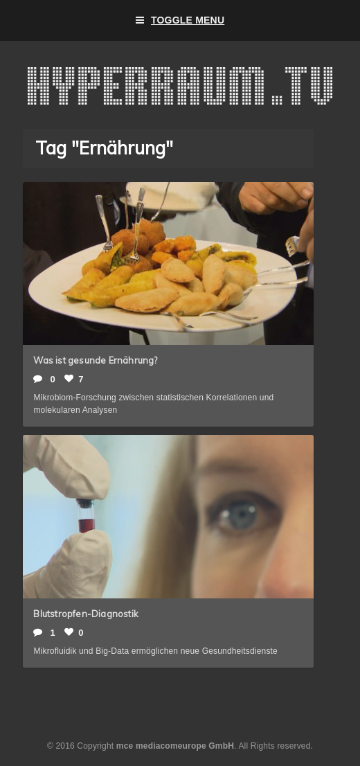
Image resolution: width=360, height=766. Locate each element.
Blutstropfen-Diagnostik (85, 613)
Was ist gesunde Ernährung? (95, 360)
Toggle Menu (180, 20)
